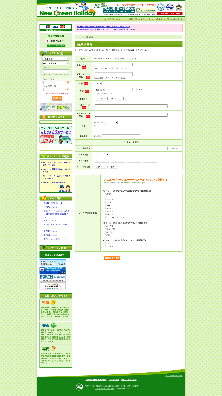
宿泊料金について (50, 231)
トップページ (80, 37)
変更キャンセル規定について (55, 239)
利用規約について (50, 207)
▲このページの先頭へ (174, 376)
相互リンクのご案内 (128, 380)
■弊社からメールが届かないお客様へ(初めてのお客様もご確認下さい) (103, 27)
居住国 (106, 123)
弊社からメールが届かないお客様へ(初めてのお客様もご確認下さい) (56, 213)
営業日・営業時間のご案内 (54, 203)
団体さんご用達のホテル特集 (54, 183)
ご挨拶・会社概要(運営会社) (96, 380)
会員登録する (177, 19)
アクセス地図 (114, 380)
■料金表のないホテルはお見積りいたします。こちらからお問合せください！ (106, 29)
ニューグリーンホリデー (104, 389)
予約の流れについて (51, 221)
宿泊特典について (50, 235)
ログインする (145, 19)
